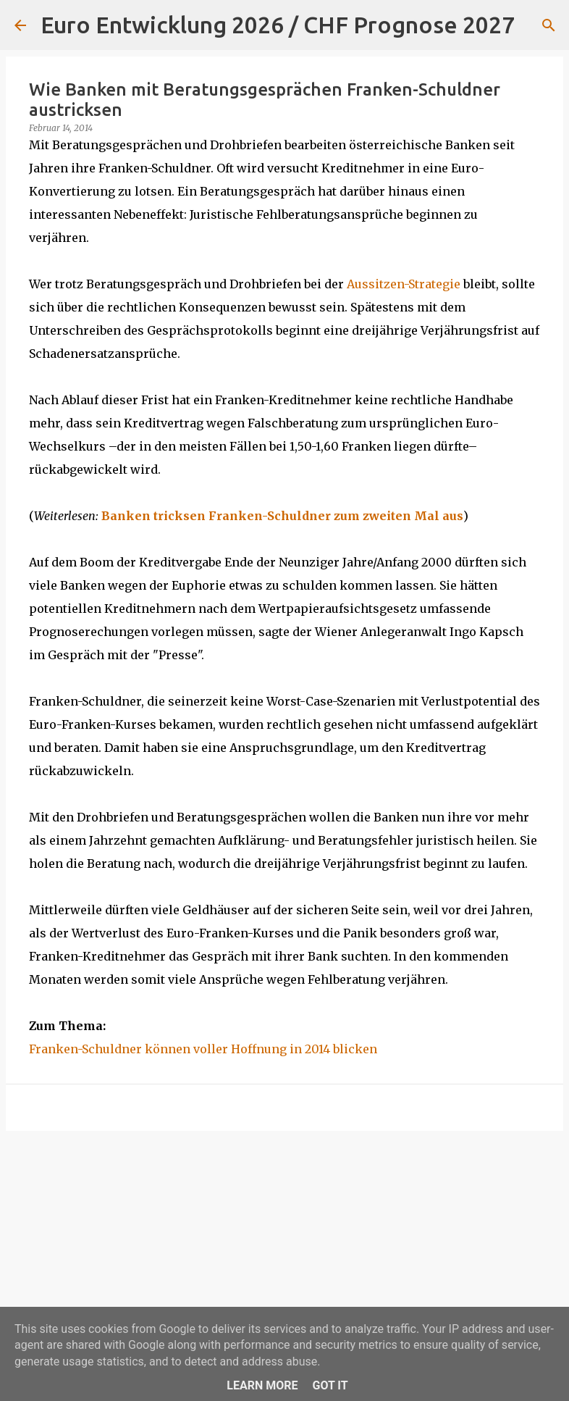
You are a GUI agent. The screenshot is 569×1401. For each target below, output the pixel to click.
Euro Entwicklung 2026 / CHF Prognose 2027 (278, 25)
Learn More (262, 1385)
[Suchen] (535, 25)
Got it (329, 1385)
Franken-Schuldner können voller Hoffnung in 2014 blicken (203, 1049)
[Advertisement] (284, 1254)
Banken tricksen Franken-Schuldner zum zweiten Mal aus (282, 516)
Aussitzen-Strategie (403, 284)
